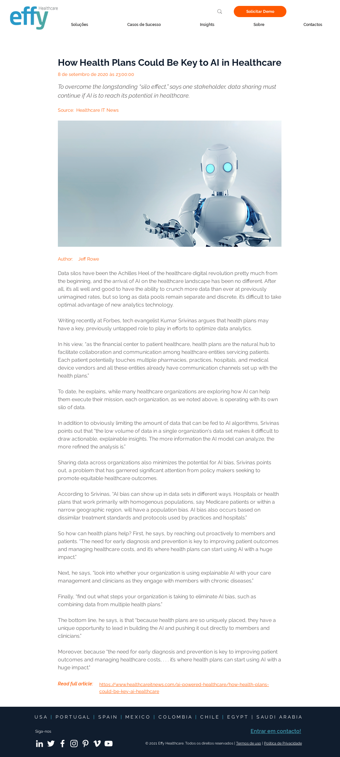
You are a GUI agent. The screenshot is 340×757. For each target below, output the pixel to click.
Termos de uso (248, 743)
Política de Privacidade (283, 743)
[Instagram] (74, 743)
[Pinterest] (85, 743)
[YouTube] (108, 743)
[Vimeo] (97, 743)
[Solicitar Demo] (260, 11)
